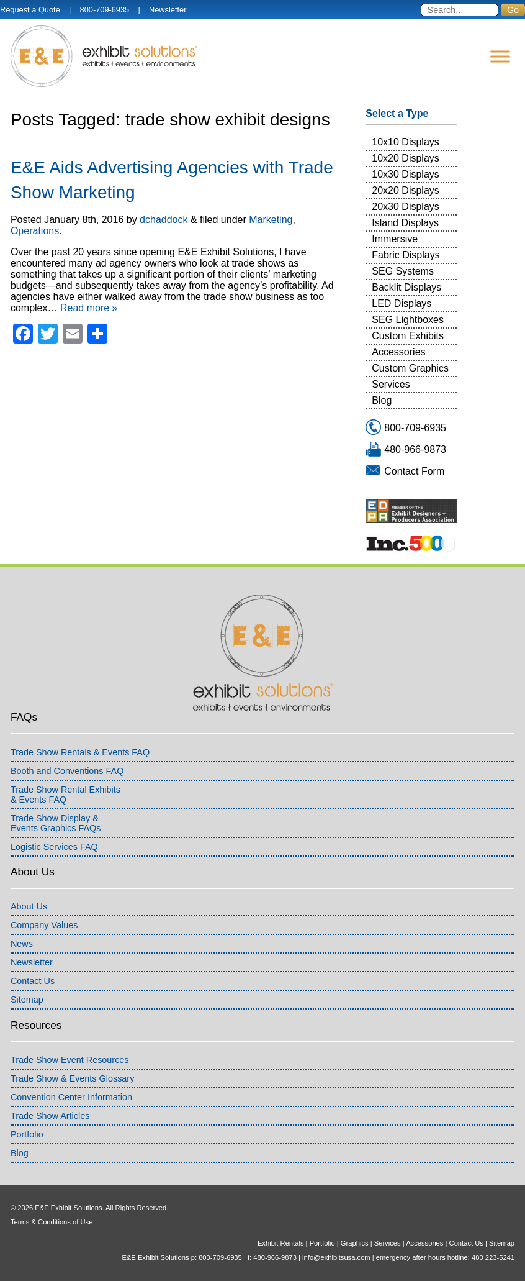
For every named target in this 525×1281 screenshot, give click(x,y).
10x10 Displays (405, 142)
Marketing (270, 219)
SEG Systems (403, 271)
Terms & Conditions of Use (51, 1222)
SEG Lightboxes (408, 319)
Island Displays (405, 222)
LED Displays (401, 303)
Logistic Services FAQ (54, 847)
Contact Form (414, 471)
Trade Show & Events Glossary (72, 1078)
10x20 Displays (405, 158)
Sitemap (27, 1000)
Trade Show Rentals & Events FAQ (80, 752)
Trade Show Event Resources (70, 1060)
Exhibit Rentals (281, 1243)
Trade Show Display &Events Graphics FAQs (56, 823)
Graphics (355, 1243)
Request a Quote (30, 9)
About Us (29, 906)
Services (391, 384)
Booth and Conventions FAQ (67, 771)
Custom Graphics (410, 368)
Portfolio (27, 1134)
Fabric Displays (405, 255)
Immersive (395, 239)
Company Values (44, 925)
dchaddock (163, 219)
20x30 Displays (405, 206)
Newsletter (167, 9)
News (22, 944)
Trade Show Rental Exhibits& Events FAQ (65, 795)
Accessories (398, 352)
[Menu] (500, 56)
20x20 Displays (405, 190)
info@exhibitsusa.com (336, 1257)
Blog (382, 400)
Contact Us (33, 981)
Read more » (89, 308)
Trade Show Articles (50, 1116)
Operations (35, 231)
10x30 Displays (405, 174)
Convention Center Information (71, 1097)
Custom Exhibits (408, 336)
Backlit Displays (406, 287)
